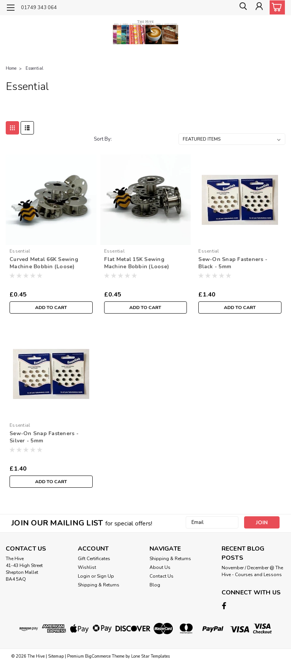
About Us (160, 567)
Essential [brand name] (20, 251)
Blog (155, 585)
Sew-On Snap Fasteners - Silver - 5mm (44, 437)
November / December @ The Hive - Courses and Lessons (252, 571)
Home (11, 68)
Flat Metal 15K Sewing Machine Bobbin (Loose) (136, 263)
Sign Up (105, 576)
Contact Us (162, 576)
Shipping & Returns (98, 585)
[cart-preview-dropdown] (275, 7)
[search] (241, 8)
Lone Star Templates (150, 655)
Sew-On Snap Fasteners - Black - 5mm (232, 263)
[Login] (258, 8)
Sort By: (103, 139)
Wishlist (87, 567)
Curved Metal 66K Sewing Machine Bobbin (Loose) (44, 263)
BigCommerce (98, 655)
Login (84, 576)
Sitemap (56, 655)
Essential (34, 68)
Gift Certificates (94, 559)
